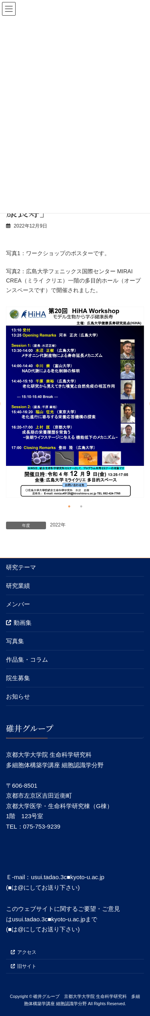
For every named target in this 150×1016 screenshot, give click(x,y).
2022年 (58, 525)
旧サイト (23, 966)
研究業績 (18, 585)
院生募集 (18, 678)
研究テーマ (21, 567)
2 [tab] (81, 506)
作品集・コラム (27, 659)
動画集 (19, 622)
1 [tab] (69, 506)
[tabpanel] (75, 402)
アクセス (23, 952)
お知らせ (18, 696)
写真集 (15, 641)
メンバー (18, 604)
